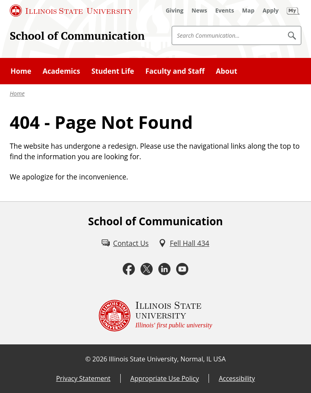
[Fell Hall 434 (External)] (183, 243)
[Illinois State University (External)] (71, 10)
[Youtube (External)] (182, 269)
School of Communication (77, 35)
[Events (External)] (225, 10)
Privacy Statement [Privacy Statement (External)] (83, 378)
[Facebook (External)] (129, 269)
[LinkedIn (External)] (164, 269)
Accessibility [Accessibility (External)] (237, 378)
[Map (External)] (248, 10)
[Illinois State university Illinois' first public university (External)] (155, 315)
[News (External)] (199, 10)
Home (17, 93)
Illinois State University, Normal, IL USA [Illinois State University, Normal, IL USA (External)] (167, 359)
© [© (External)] (88, 359)
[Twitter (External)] (147, 269)
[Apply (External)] (270, 10)
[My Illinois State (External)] (293, 10)
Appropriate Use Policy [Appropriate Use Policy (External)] (164, 378)
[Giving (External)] (174, 10)
